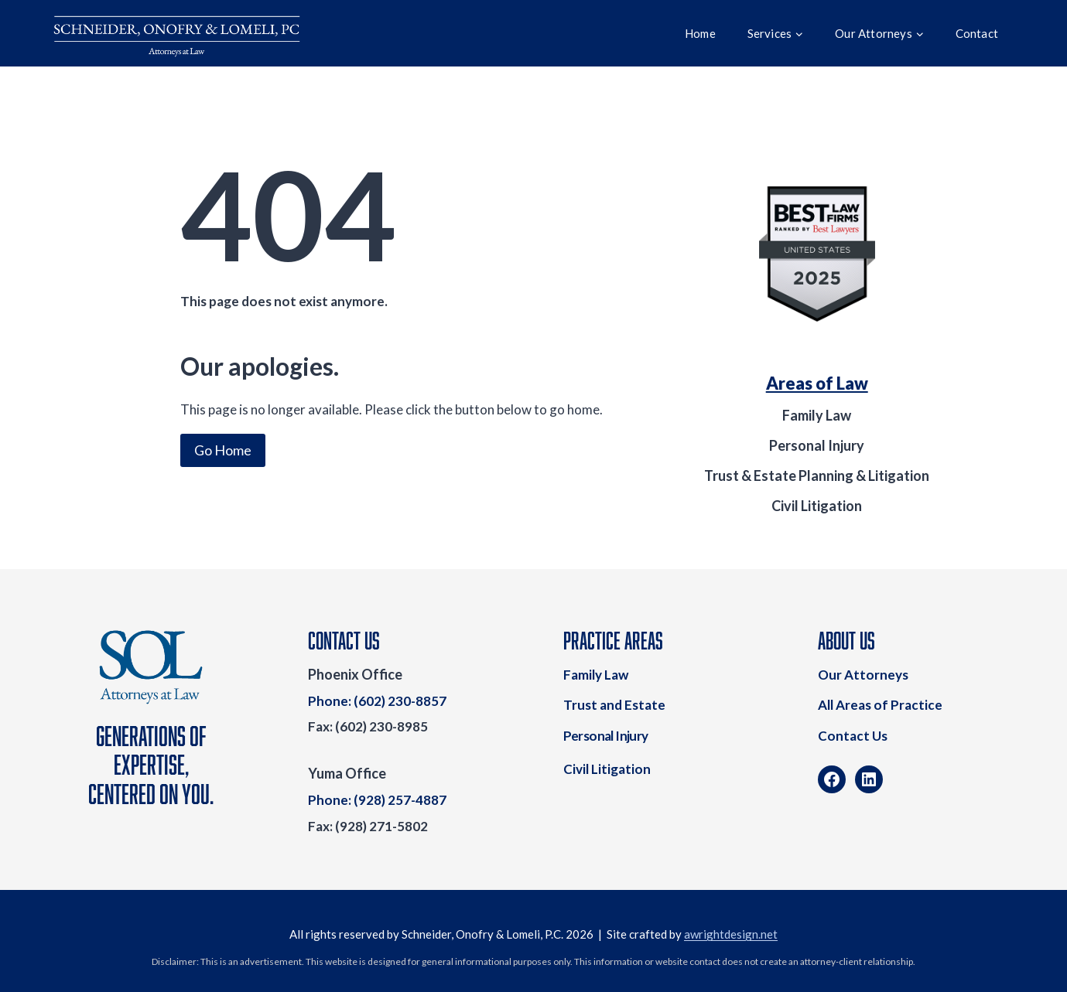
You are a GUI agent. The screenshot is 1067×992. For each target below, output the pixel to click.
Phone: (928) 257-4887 (377, 800)
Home (700, 33)
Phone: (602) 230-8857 (377, 701)
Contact (977, 33)
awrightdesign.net (731, 934)
